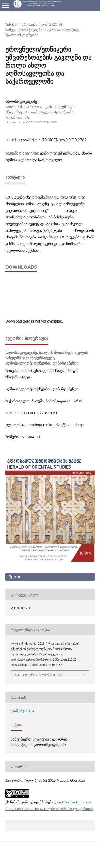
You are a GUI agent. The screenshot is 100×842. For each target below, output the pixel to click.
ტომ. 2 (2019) (51, 24)
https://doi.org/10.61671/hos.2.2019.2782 (51, 140)
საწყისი (11, 24)
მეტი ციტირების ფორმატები (38, 674)
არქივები (30, 24)
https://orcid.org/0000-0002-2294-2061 (31, 122)
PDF (17, 577)
